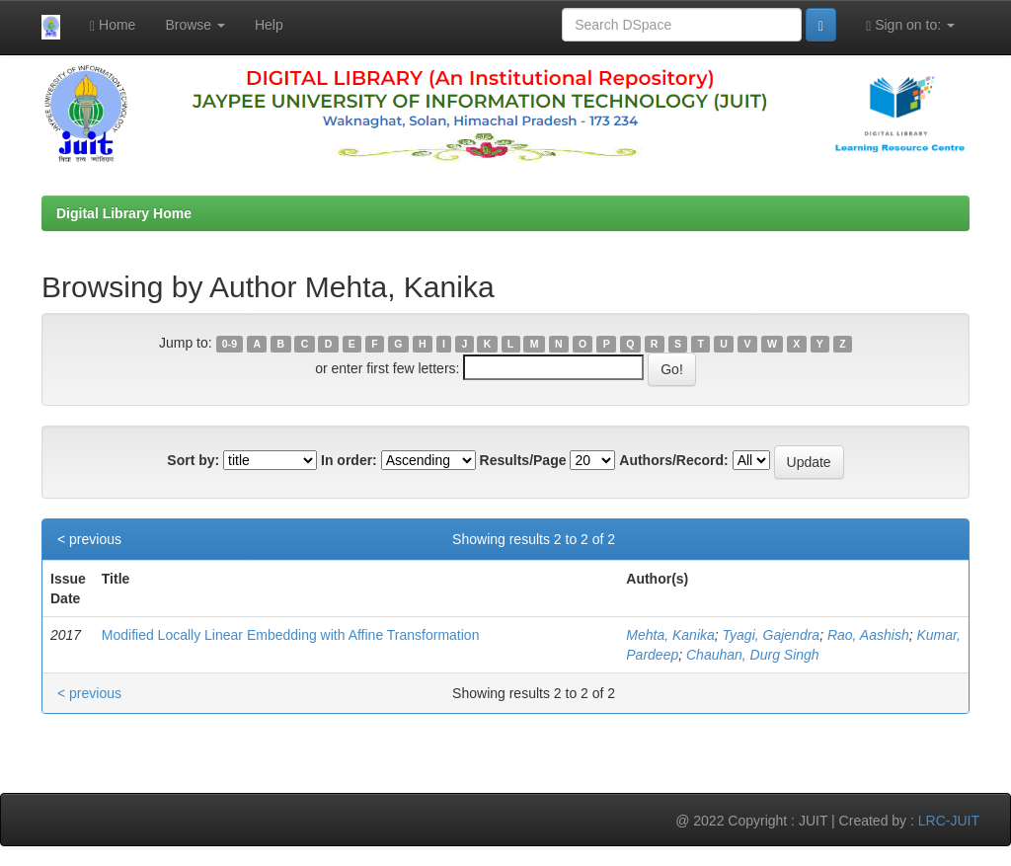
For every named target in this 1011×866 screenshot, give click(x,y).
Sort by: (193, 460)
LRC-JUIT (948, 820)
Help (269, 25)
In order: (349, 460)
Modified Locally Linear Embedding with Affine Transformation (291, 635)
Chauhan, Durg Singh (752, 655)
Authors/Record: (673, 460)
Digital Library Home (124, 213)
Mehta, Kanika (670, 635)
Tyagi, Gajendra (771, 635)
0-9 (229, 344)
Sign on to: (910, 25)
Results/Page (523, 460)
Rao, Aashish (868, 635)
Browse (195, 25)
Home (112, 25)
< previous (89, 539)
